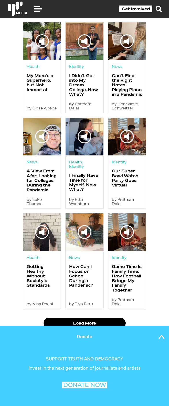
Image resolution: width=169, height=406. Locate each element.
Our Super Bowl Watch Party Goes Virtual (125, 177)
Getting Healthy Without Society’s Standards (38, 276)
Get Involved (136, 8)
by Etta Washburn (79, 201)
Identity (76, 66)
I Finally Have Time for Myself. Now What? (83, 182)
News (117, 66)
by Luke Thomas (34, 201)
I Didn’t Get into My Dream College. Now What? (83, 85)
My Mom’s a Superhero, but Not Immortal (40, 82)
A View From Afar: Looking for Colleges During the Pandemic (42, 180)
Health (33, 66)
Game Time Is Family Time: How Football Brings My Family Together (127, 278)
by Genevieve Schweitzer (125, 106)
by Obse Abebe (42, 108)
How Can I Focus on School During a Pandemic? (81, 276)
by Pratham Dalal (80, 106)
